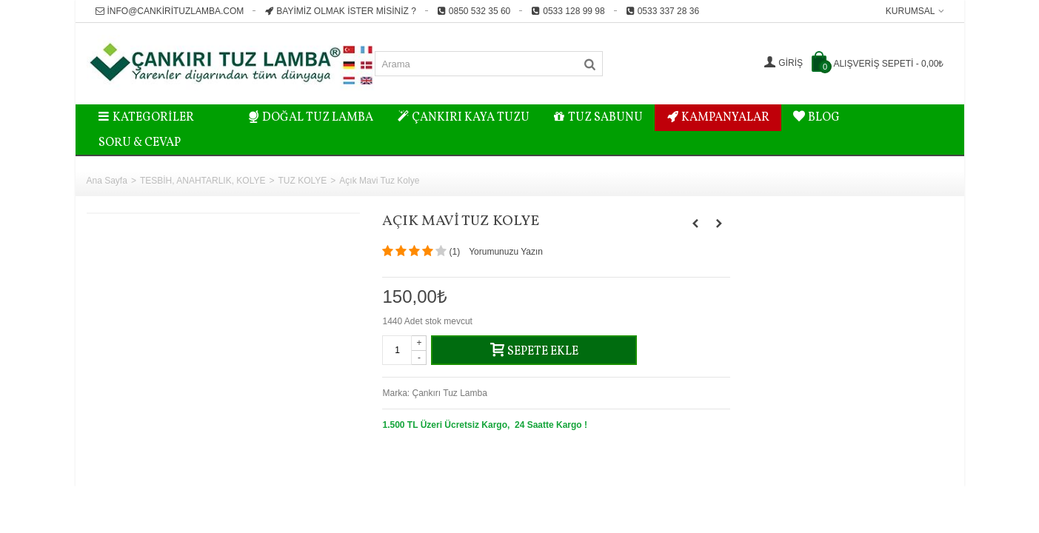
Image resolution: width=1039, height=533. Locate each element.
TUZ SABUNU (598, 117)
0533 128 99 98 (567, 11)
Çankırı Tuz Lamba (449, 393)
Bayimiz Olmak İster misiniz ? (339, 11)
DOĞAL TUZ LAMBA (311, 117)
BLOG (816, 117)
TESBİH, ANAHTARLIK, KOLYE (203, 180)
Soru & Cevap (139, 143)
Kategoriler (146, 117)
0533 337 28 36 (662, 11)
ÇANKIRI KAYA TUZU (463, 117)
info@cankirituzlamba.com (170, 11)
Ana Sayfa (107, 180)
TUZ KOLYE (302, 180)
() (454, 252)
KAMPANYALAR (718, 117)
